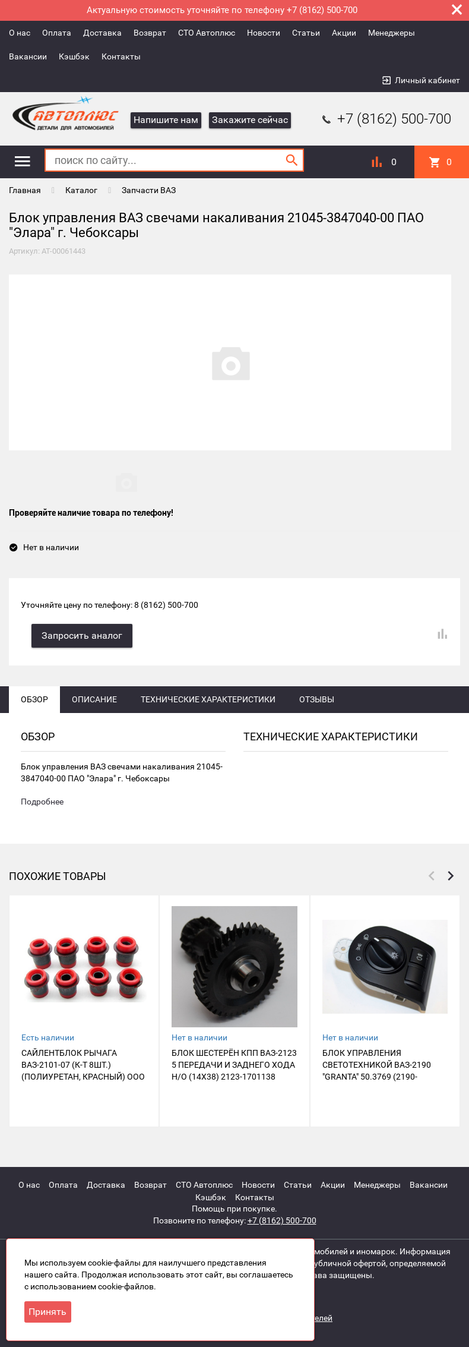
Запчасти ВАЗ (149, 190)
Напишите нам (166, 119)
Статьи (306, 32)
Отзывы (316, 700)
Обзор (34, 700)
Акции (344, 32)
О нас (19, 32)
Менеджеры (391, 32)
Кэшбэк (74, 56)
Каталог (81, 190)
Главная (25, 190)
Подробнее (42, 804)
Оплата (56, 32)
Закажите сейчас (250, 119)
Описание (94, 700)
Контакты (121, 56)
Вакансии (28, 56)
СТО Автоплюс (206, 32)
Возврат (150, 32)
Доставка (102, 32)
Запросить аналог (83, 636)
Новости (263, 32)
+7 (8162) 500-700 (385, 119)
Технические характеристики (208, 700)
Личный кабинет (427, 80)
